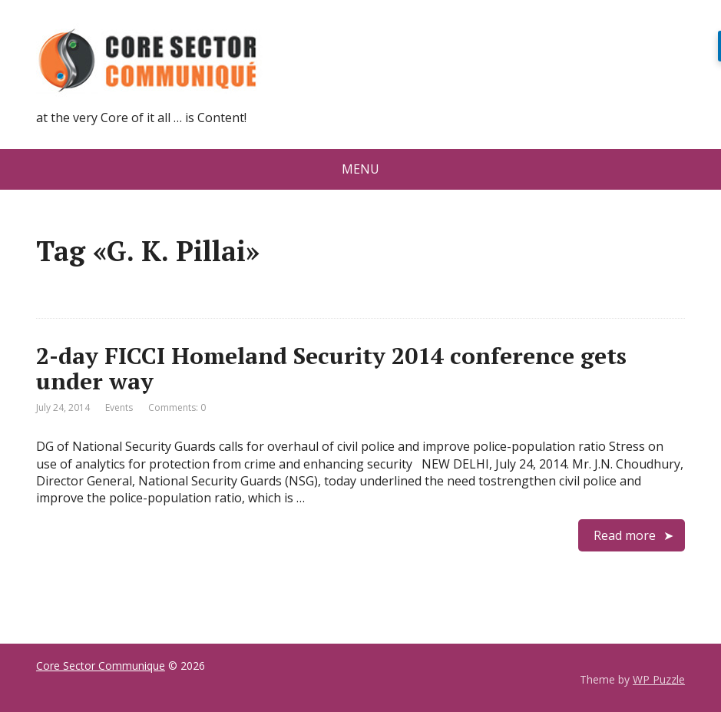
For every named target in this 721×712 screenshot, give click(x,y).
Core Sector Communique (100, 665)
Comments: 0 (177, 407)
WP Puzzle (659, 679)
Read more (625, 535)
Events (119, 407)
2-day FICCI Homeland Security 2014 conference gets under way (331, 368)
